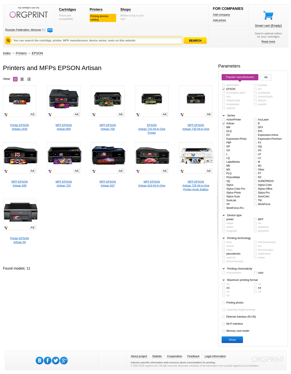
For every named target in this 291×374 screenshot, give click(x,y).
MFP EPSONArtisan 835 (20, 183)
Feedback (193, 356)
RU (44, 29)
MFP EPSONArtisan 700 (107, 127)
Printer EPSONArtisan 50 (19, 240)
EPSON (37, 53)
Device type (234, 215)
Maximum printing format (242, 280)
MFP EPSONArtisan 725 (64, 183)
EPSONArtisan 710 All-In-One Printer (151, 128)
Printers (96, 9)
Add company (221, 14)
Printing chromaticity (239, 268)
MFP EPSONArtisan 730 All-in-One (195, 127)
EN (50, 29)
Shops (125, 9)
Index (7, 53)
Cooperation (174, 356)
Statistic (157, 356)
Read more (268, 41)
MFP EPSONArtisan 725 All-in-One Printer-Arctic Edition (195, 185)
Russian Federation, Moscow (23, 29)
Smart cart (268, 25)
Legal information (215, 356)
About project (139, 356)
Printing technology (239, 238)
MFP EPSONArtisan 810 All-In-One (151, 183)
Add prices (219, 20)
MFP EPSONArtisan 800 (64, 127)
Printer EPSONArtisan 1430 (19, 127)
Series (231, 115)
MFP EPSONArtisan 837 (107, 183)
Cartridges (67, 9)
